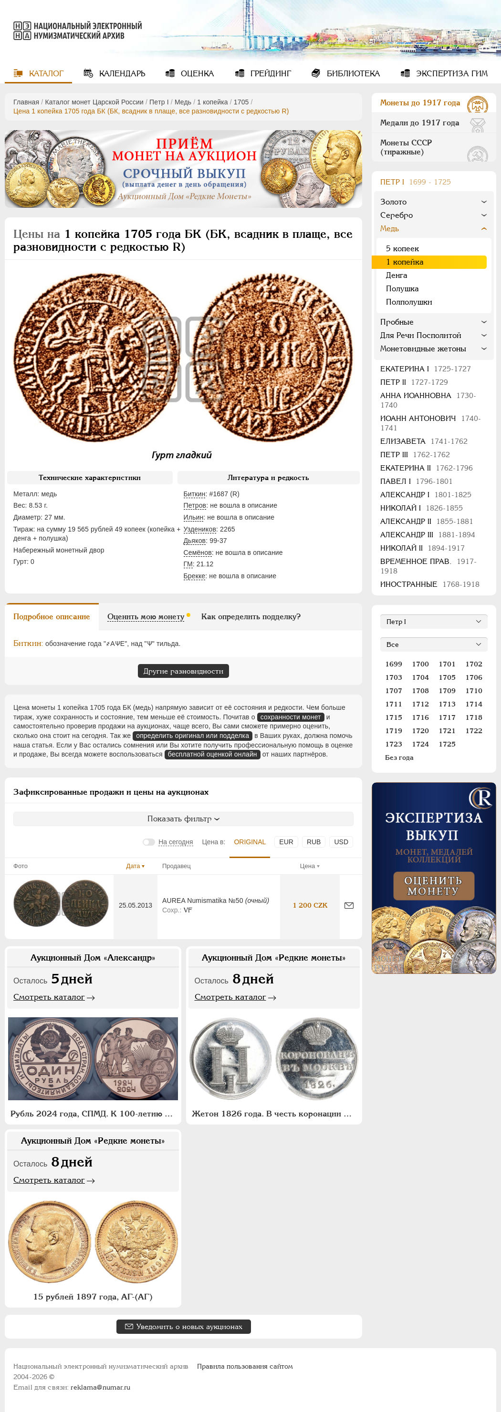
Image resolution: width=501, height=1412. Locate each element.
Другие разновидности (183, 671)
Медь (183, 102)
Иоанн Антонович (430, 423)
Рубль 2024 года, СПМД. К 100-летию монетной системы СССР (94, 1113)
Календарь (121, 73)
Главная (26, 102)
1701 (447, 664)
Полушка (402, 288)
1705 (241, 102)
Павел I (416, 481)
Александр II (426, 521)
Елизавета (424, 441)
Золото (393, 201)
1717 (447, 717)
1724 (420, 744)
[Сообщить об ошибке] (349, 905)
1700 (420, 664)
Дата (133, 866)
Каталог (45, 73)
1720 (420, 731)
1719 (393, 731)
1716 (420, 717)
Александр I (425, 495)
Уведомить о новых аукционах (189, 1326)
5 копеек (402, 248)
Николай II (422, 548)
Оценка (196, 73)
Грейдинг (269, 73)
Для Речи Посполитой (420, 335)
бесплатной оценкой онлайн (212, 754)
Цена (307, 866)
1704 (420, 677)
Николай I (421, 508)
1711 (393, 704)
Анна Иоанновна (428, 400)
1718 (473, 717)
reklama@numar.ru (100, 1387)
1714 (473, 704)
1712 (420, 704)
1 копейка (212, 102)
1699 (393, 664)
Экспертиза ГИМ (451, 73)
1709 (447, 691)
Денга (396, 275)
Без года (399, 757)
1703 (393, 677)
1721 (447, 731)
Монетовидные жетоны (423, 348)
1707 (393, 691)
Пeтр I (159, 102)
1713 (447, 704)
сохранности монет (291, 717)
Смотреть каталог (49, 997)
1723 (393, 744)
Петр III (415, 454)
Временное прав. (428, 566)
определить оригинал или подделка (192, 735)
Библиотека (352, 73)
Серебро (396, 215)
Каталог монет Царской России (94, 102)
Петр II (414, 382)
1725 (447, 744)
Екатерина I (425, 369)
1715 (393, 717)
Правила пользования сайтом (245, 1366)
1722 (473, 731)
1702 (473, 664)
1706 (473, 677)
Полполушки (409, 302)
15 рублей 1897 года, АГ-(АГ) (93, 1296)
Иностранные (430, 584)
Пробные (397, 322)
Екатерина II (426, 468)
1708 (420, 691)
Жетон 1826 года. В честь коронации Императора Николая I (275, 1113)
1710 (473, 691)
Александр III (427, 535)
